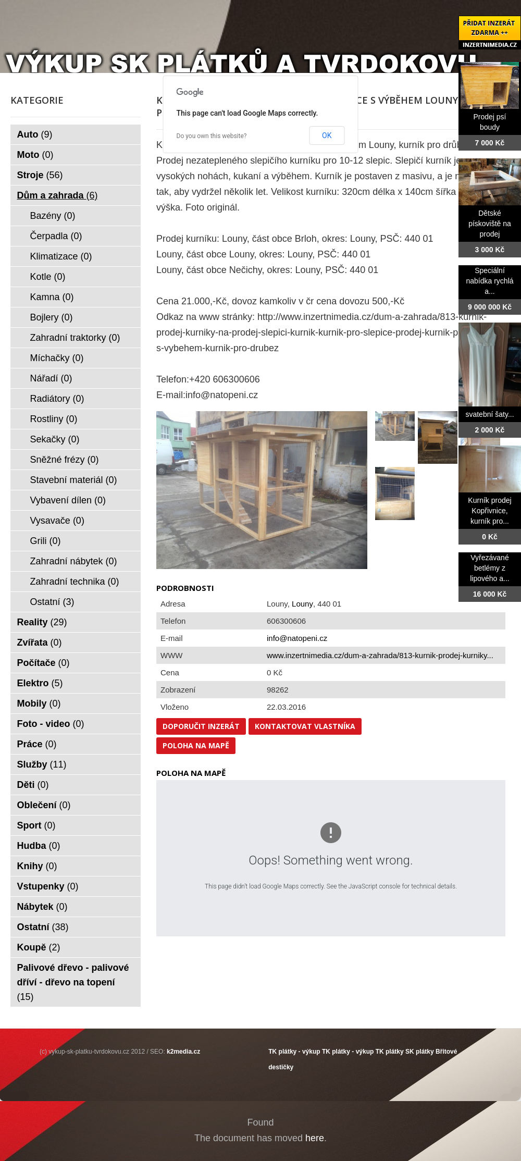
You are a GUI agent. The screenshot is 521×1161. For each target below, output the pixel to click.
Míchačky (57, 358)
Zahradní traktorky (75, 337)
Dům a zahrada (57, 195)
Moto (35, 155)
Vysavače (57, 520)
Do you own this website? (212, 136)
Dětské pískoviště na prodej (489, 223)
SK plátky (419, 1051)
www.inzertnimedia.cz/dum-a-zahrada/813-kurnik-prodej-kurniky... (380, 655)
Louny (302, 603)
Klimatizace (61, 256)
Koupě (38, 947)
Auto (35, 134)
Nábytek (42, 906)
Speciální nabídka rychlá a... (489, 280)
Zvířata (39, 642)
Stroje (40, 175)
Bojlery (51, 317)
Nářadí (51, 378)
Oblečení (44, 805)
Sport (36, 825)
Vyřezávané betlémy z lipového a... (490, 568)
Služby (42, 764)
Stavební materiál (73, 480)
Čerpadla (56, 236)
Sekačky (55, 439)
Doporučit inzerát (201, 726)
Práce (37, 744)
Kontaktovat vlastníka (305, 726)
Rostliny (54, 419)
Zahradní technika (74, 581)
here (314, 1138)
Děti (33, 785)
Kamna (52, 297)
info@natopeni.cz (297, 638)
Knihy (37, 866)
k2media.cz (183, 1051)
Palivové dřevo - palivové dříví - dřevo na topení (73, 982)
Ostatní (52, 602)
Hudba (38, 846)
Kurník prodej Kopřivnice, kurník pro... (489, 510)
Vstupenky (48, 886)
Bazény (53, 216)
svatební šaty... (489, 414)
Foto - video (50, 724)
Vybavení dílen (68, 500)
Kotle (48, 276)
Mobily (39, 703)
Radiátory (57, 398)
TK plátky (390, 1051)
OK (326, 135)
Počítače (43, 663)
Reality (42, 622)
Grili (45, 541)
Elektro (40, 683)
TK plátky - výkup (294, 1051)
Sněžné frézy (64, 459)
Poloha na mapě (196, 745)
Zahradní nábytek (73, 561)
